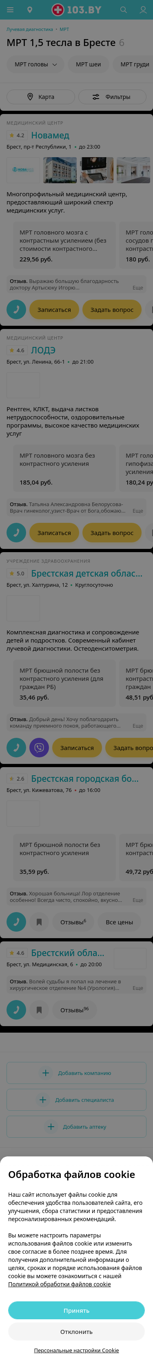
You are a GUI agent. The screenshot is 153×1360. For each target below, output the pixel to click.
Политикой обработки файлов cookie (59, 1284)
